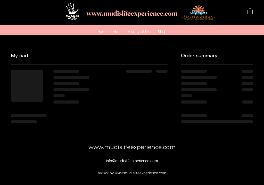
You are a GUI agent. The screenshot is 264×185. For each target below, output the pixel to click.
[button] (250, 11)
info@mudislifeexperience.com (132, 160)
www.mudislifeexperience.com (131, 13)
